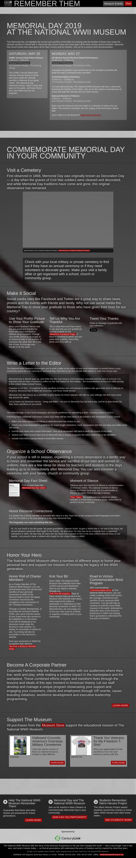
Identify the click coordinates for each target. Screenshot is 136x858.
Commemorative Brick (100, 590)
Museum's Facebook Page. (63, 334)
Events (113, 3)
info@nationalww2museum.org (111, 855)
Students (119, 9)
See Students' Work (118, 820)
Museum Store (53, 725)
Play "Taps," (76, 497)
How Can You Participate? (69, 817)
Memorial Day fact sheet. (34, 488)
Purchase (57, 762)
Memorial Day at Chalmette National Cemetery (74, 250)
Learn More (120, 705)
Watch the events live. (91, 115)
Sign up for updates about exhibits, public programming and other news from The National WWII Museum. (69, 851)
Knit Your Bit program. (60, 593)
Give (128, 3)
